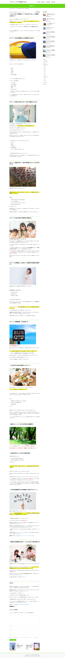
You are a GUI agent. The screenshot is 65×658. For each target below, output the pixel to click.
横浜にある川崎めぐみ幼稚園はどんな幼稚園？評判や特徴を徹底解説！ (50, 55)
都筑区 (45, 66)
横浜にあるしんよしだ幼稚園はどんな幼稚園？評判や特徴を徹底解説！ (50, 50)
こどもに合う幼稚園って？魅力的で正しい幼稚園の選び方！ (50, 23)
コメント (10, 614)
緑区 (44, 73)
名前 (10, 625)
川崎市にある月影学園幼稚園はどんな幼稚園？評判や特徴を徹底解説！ (50, 37)
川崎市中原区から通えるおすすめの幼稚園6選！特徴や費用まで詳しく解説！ (50, 14)
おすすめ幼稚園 (45, 61)
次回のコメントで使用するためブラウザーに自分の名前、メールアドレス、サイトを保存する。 (24, 637)
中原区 (45, 78)
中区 (44, 71)
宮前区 (45, 75)
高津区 (45, 80)
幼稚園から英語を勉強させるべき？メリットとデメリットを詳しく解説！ (24, 535)
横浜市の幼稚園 (45, 64)
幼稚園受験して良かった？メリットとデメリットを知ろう (19, 646)
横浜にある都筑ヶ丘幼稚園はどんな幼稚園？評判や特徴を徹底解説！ (50, 42)
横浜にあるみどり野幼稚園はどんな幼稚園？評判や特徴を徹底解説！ (50, 32)
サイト (10, 633)
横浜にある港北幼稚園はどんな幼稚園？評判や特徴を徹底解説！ (50, 46)
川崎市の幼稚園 (45, 76)
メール (10, 629)
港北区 (45, 68)
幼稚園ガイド (15, 606)
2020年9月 (44, 84)
